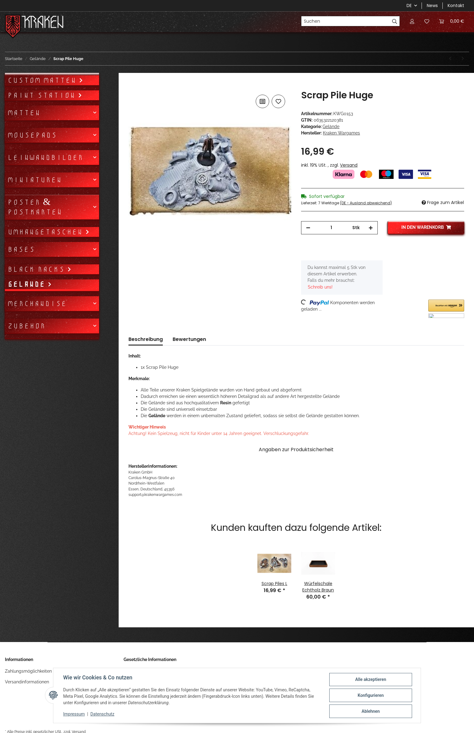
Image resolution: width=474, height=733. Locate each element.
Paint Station (42, 95)
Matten (23, 113)
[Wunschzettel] (426, 21)
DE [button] (409, 5)
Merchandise (37, 303)
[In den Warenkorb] (133, 86)
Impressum (74, 714)
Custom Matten (43, 80)
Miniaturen (34, 180)
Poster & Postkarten (34, 207)
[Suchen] (345, 21)
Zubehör (26, 326)
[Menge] (331, 227)
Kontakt (456, 5)
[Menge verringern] (308, 227)
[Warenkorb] (451, 21)
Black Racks (37, 269)
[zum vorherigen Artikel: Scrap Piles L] (450, 58)
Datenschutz (102, 714)
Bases (21, 249)
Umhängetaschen (46, 232)
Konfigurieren (370, 695)
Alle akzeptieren (370, 679)
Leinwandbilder (45, 157)
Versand (348, 165)
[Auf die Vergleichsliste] (262, 101)
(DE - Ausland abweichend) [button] (366, 203)
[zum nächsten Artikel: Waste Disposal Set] (463, 58)
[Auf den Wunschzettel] (278, 101)
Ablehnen (370, 711)
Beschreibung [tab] (145, 339)
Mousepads (32, 135)
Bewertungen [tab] (189, 339)
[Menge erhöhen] (370, 227)
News (432, 5)
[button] (412, 21)
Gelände (331, 126)
